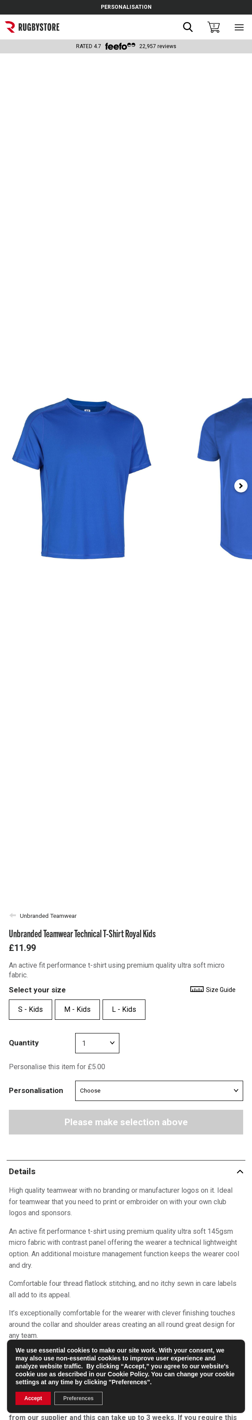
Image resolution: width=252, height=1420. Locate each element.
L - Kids (124, 1009)
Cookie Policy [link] (128, 1374)
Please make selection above (126, 1122)
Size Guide (212, 989)
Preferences (78, 1398)
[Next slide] (241, 485)
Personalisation (36, 1090)
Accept (33, 1398)
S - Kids (30, 1009)
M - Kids (77, 1009)
